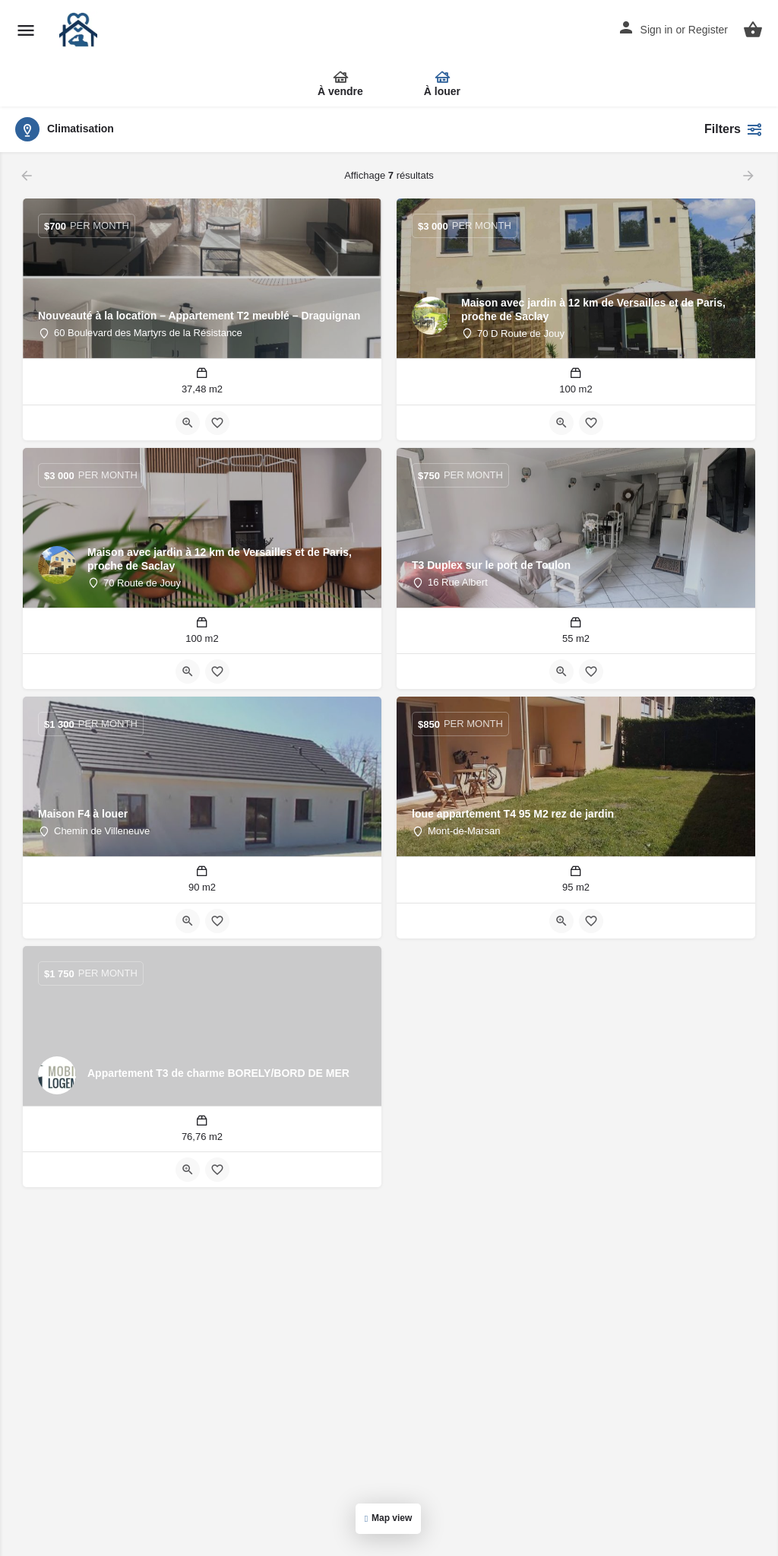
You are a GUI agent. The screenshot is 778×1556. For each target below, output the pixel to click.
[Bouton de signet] (217, 423)
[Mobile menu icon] (25, 30)
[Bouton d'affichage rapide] (188, 423)
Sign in (656, 30)
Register (708, 30)
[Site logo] (80, 30)
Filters (733, 129)
